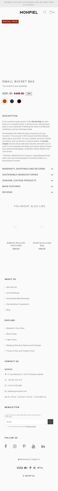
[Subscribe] (50, 421)
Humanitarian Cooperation (17, 304)
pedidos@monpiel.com (17, 391)
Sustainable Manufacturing (17, 298)
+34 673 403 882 (15, 386)
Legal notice (11, 340)
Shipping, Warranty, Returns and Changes (23, 345)
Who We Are (11, 287)
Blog (8, 310)
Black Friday (11, 334)
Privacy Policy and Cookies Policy (20, 351)
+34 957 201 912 (15, 380)
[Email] (26, 421)
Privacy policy (31, 426)
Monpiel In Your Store (15, 328)
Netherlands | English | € (29, 459)
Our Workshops (12, 293)
